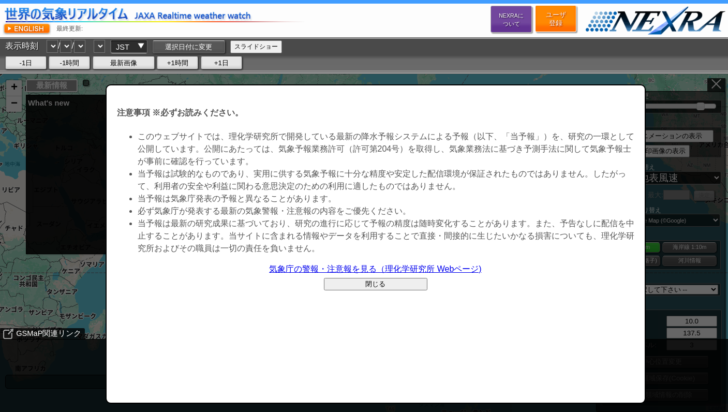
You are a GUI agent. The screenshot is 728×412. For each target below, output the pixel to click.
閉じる (375, 284)
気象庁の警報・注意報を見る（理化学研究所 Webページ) (375, 268)
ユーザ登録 (556, 19)
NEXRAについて (511, 19)
